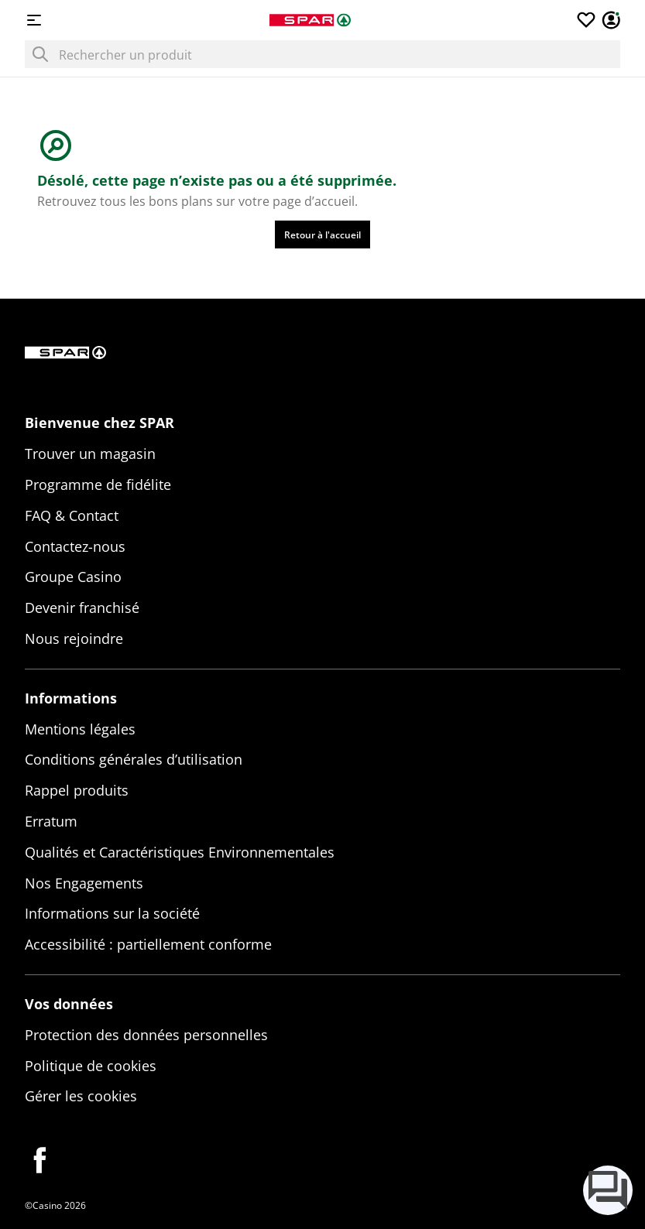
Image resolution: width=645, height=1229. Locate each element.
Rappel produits (77, 790)
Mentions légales (80, 729)
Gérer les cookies (81, 1096)
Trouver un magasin (90, 453)
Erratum (51, 821)
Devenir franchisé (82, 607)
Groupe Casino (73, 576)
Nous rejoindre (74, 638)
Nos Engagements (84, 883)
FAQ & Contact (71, 515)
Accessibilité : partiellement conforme (148, 944)
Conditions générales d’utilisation (133, 759)
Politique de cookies (90, 1065)
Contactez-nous (75, 546)
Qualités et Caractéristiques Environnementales (180, 852)
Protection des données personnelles (146, 1034)
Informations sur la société (112, 913)
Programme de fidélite (98, 484)
